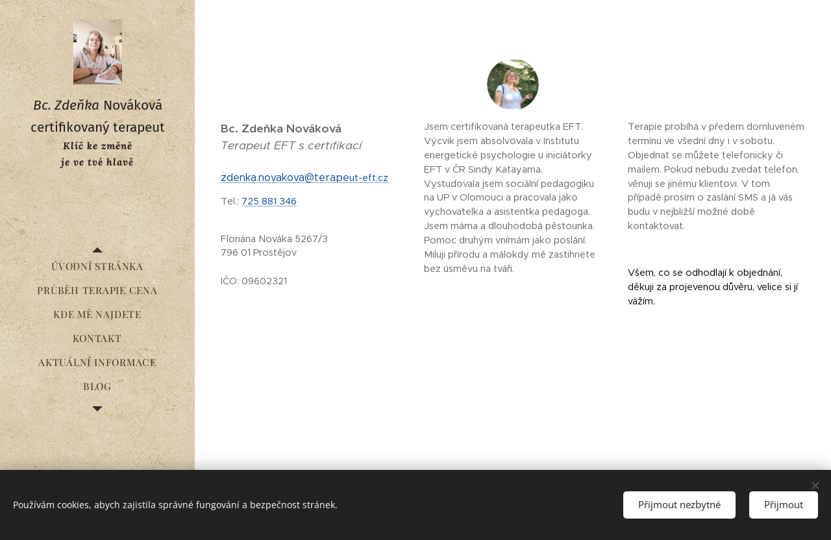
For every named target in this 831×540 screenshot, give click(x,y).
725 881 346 (269, 201)
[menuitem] (97, 266)
